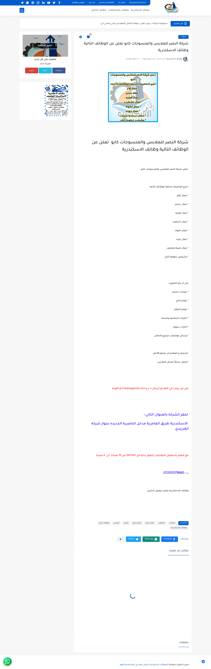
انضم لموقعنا (45, 45)
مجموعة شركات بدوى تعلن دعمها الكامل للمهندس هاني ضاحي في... (133, 23)
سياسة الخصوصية (137, 3)
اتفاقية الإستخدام (106, 3)
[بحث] (22, 10)
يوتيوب (31, 71)
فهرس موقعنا (78, 3)
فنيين (126, 523)
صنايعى (161, 523)
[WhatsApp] (19, 661)
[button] (169, 539)
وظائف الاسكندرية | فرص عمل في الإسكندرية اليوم (143, 665)
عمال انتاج (137, 523)
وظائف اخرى (104, 523)
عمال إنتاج (149, 523)
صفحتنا (59, 71)
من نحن (92, 3)
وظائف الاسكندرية (140, 10)
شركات (183, 37)
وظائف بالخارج (99, 10)
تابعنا (45, 71)
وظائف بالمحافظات (118, 10)
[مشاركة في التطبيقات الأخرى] (120, 539)
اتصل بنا (121, 3)
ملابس (116, 523)
